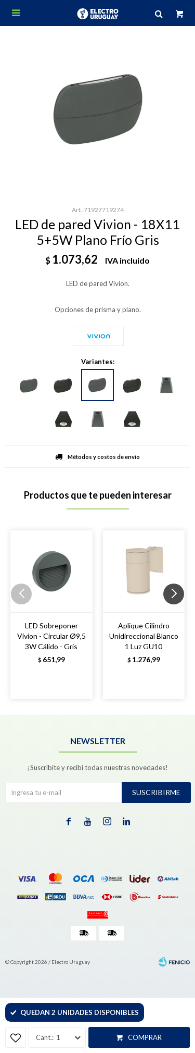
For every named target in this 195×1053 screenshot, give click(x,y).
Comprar (145, 1037)
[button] (178, 614)
